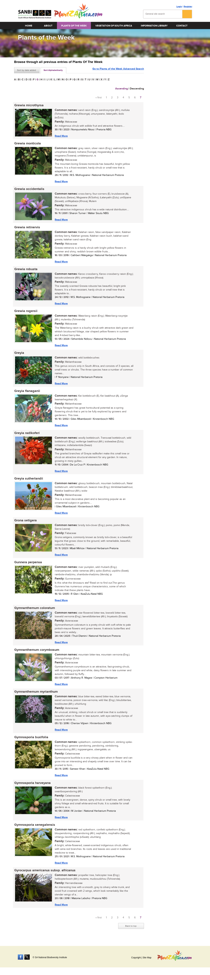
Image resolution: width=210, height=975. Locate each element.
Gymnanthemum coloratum (34, 610)
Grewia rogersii (25, 312)
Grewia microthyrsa (28, 105)
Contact (182, 25)
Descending (137, 88)
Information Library (154, 25)
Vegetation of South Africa (113, 25)
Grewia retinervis (27, 228)
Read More (61, 136)
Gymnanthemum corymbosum (36, 652)
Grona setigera (25, 522)
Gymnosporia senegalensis (34, 827)
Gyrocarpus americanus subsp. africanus (44, 873)
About (48, 25)
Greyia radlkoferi (27, 434)
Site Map (147, 957)
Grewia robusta (25, 270)
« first (99, 97)
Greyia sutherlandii (28, 480)
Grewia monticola (27, 144)
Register (188, 6)
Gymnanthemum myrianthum (36, 694)
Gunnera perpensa (28, 564)
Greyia (19, 354)
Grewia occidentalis (29, 189)
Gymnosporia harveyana (32, 785)
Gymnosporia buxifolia (31, 739)
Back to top (131, 928)
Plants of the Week (74, 25)
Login (179, 6)
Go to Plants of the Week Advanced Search (118, 69)
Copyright (136, 957)
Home (28, 25)
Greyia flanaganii (27, 392)
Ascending (121, 88)
